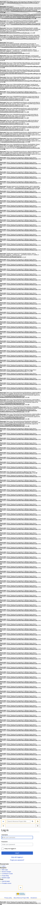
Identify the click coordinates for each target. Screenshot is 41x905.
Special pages (6, 881)
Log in (17, 853)
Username (4, 835)
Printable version (6, 883)
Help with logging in (17, 857)
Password (4, 841)
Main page (5, 869)
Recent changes (6, 871)
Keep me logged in (10, 848)
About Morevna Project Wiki (21, 897)
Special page (3, 826)
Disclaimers (34, 897)
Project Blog (5, 875)
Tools (37, 826)
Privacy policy (8, 897)
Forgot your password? (17, 860)
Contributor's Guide (7, 873)
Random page (6, 877)
